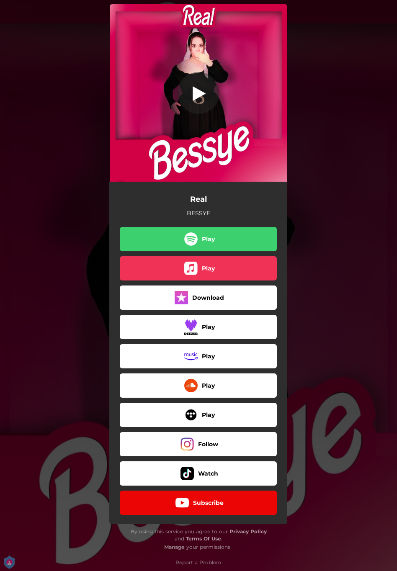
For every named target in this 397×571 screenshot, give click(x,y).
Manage (174, 547)
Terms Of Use (203, 538)
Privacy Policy (248, 531)
